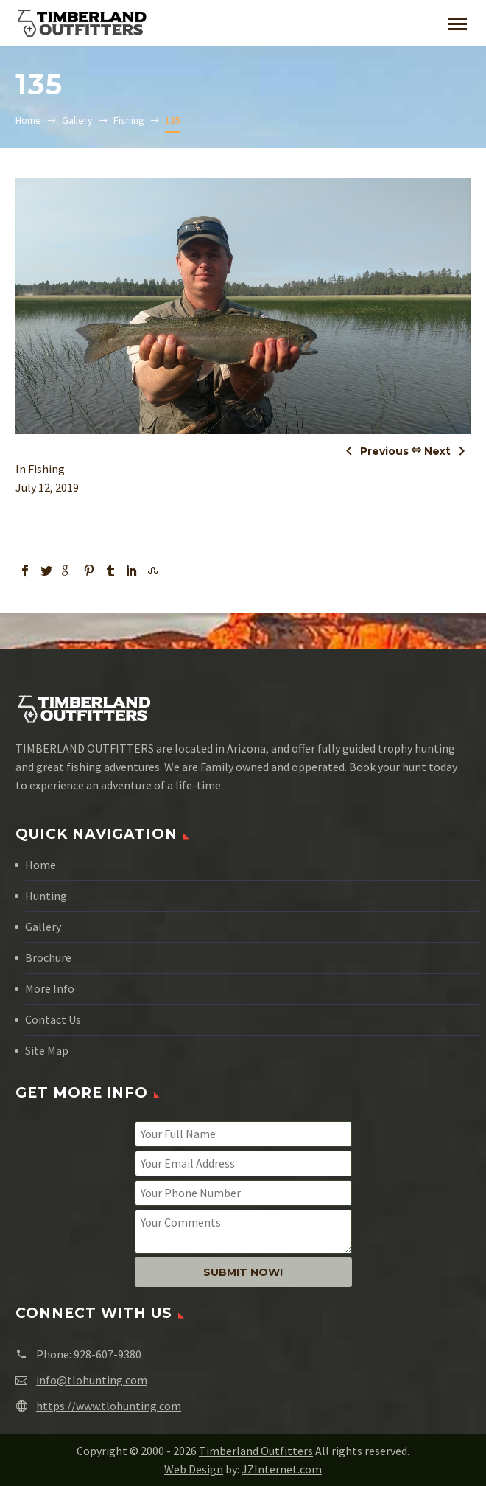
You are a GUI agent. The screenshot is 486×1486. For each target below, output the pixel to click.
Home (40, 864)
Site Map (46, 1050)
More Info (49, 988)
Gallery (43, 926)
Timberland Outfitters (256, 1450)
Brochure (48, 957)
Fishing (46, 468)
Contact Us (53, 1019)
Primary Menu (457, 24)
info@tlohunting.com (91, 1379)
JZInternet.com (282, 1469)
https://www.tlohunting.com (108, 1405)
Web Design (193, 1469)
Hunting (46, 895)
